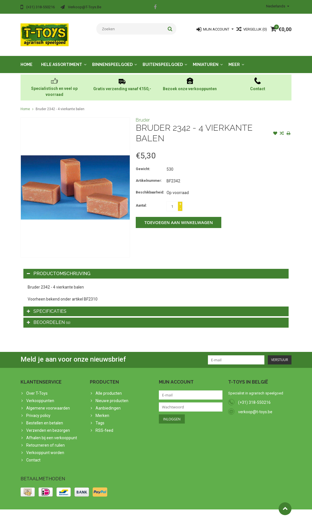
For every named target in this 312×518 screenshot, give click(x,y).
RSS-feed (104, 425)
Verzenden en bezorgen (48, 425)
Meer (234, 59)
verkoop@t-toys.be (255, 406)
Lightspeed (133, 511)
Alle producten (109, 388)
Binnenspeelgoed (112, 59)
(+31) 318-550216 (254, 397)
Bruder (143, 115)
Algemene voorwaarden (48, 403)
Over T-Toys (37, 388)
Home (27, 59)
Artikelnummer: (149, 176)
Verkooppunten (40, 395)
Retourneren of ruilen (45, 440)
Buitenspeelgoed (163, 59)
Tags (100, 418)
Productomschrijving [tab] (58, 268)
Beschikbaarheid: (150, 187)
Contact (33, 455)
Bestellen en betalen (44, 418)
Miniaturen (205, 59)
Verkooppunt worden (45, 447)
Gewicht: (143, 164)
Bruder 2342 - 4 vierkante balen (60, 104)
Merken (102, 410)
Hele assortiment (61, 59)
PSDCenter (95, 511)
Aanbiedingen (108, 403)
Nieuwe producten (112, 395)
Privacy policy (38, 410)
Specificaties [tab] (46, 306)
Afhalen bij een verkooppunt (51, 432)
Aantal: (141, 200)
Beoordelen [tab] (48, 317)
